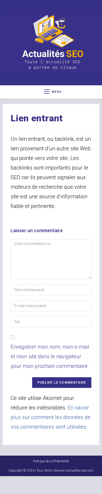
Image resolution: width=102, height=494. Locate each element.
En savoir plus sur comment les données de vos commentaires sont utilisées (51, 417)
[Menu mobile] (53, 91)
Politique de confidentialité (51, 479)
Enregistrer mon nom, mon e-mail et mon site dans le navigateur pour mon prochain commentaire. (50, 356)
